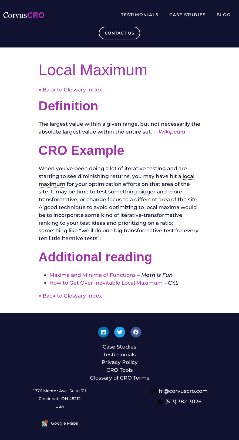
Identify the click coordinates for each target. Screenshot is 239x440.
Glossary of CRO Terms (119, 377)
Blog (224, 14)
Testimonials (140, 14)
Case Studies (187, 14)
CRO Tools (119, 370)
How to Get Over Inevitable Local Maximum (106, 282)
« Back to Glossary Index (70, 89)
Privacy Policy (120, 362)
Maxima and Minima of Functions (92, 275)
